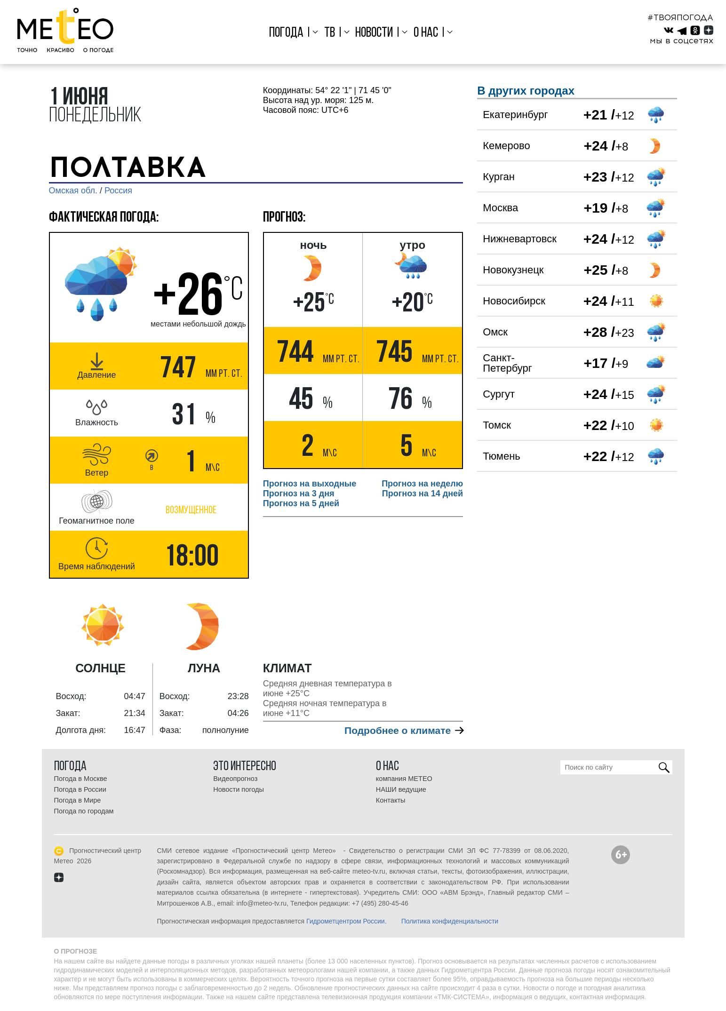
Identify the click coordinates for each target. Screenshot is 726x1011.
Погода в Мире (77, 800)
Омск (495, 332)
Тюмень (501, 456)
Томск (497, 425)
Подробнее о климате (403, 730)
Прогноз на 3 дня (299, 493)
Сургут (499, 394)
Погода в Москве (80, 778)
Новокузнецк (513, 270)
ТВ (329, 33)
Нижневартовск (520, 239)
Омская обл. (73, 190)
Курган (499, 177)
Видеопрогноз (235, 778)
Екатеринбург (515, 114)
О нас (426, 33)
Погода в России (80, 789)
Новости (374, 33)
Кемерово (506, 145)
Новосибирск (514, 301)
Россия (118, 190)
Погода (286, 33)
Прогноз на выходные (309, 483)
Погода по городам (84, 811)
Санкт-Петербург (507, 363)
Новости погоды (238, 789)
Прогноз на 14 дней (422, 493)
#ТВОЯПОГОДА (680, 17)
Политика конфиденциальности (450, 921)
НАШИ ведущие (401, 789)
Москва (500, 208)
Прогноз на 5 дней (301, 503)
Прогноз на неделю (422, 483)
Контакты (391, 800)
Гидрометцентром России (345, 921)
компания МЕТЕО (404, 778)
